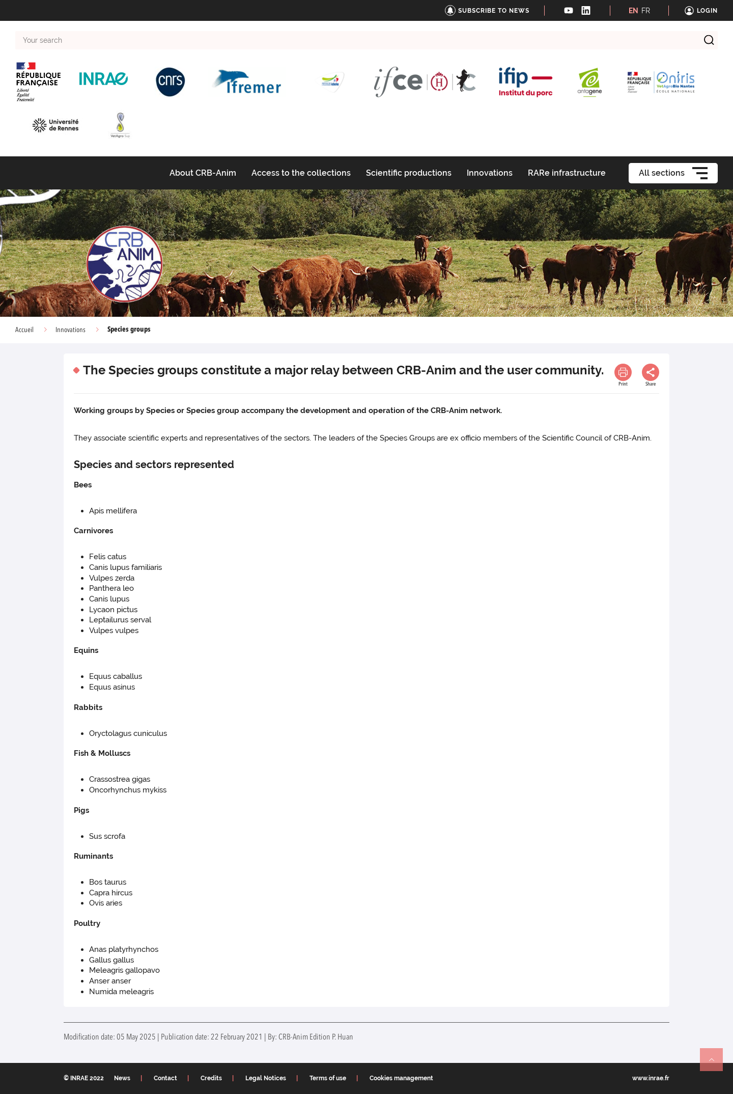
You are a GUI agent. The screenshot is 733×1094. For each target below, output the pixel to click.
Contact (165, 1078)
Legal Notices (265, 1078)
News (122, 1078)
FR (645, 11)
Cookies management (401, 1078)
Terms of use (327, 1078)
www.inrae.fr (650, 1078)
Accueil (24, 330)
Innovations (70, 330)
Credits (211, 1078)
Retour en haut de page (716, 1064)
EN (633, 11)
